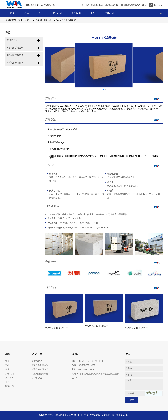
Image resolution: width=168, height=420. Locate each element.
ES (160, 5)
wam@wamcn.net (138, 5)
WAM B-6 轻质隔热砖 (136, 328)
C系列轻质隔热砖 (15, 66)
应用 (7, 369)
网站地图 (106, 415)
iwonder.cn (126, 415)
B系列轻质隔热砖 (15, 57)
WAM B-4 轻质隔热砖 (96, 326)
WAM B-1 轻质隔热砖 (56, 328)
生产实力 (9, 378)
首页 (7, 361)
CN (151, 5)
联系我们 (9, 386)
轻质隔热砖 (12, 40)
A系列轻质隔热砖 (15, 49)
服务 (7, 382)
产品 (7, 365)
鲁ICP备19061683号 (90, 415)
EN (155, 5)
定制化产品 (37, 378)
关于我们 (9, 374)
